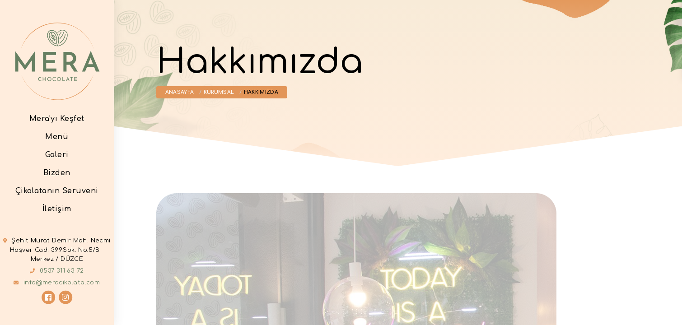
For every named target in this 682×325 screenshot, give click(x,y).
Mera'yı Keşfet (56, 118)
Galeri (57, 154)
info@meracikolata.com (61, 282)
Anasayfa (179, 92)
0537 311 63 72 (62, 271)
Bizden (56, 172)
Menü (56, 136)
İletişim (56, 208)
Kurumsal (219, 92)
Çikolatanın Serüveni (56, 190)
